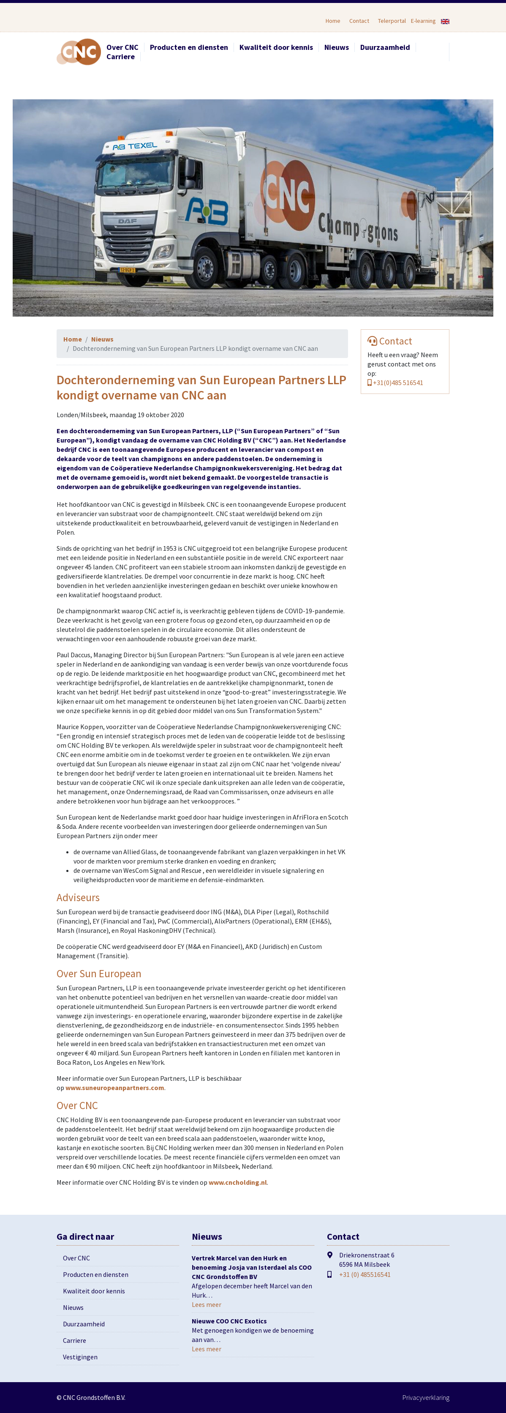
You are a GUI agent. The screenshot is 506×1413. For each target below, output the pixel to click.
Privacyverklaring (426, 1397)
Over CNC (122, 47)
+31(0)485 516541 (395, 382)
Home (333, 21)
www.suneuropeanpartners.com (114, 1087)
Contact (359, 21)
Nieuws (336, 47)
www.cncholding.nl (237, 1182)
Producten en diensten (189, 47)
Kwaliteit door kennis (276, 47)
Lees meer (206, 1304)
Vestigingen (80, 1357)
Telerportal (392, 21)
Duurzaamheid (385, 47)
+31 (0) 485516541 (365, 1274)
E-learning (423, 21)
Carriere (120, 56)
